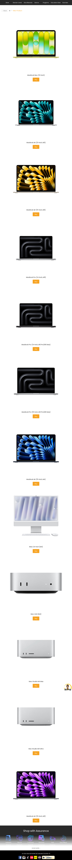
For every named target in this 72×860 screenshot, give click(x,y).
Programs (46, 2)
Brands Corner (17, 2)
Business (65, 2)
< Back (5, 11)
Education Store (56, 2)
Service (36, 2)
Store (7, 2)
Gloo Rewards (28, 2)
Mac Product (17, 10)
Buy (36, 80)
